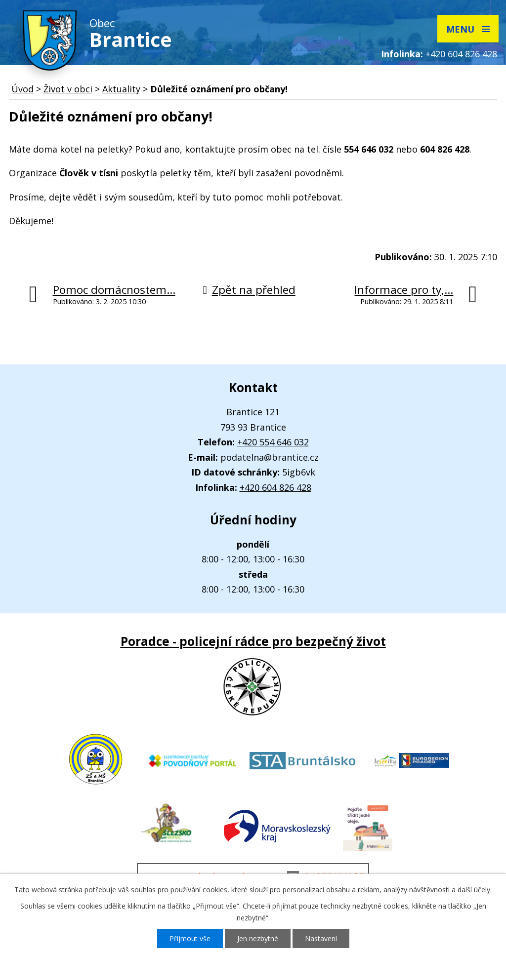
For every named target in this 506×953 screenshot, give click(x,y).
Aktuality (121, 89)
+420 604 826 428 (461, 54)
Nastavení (321, 938)
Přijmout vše (190, 938)
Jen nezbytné (257, 938)
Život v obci (67, 89)
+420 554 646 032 (273, 442)
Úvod (22, 89)
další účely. (475, 889)
